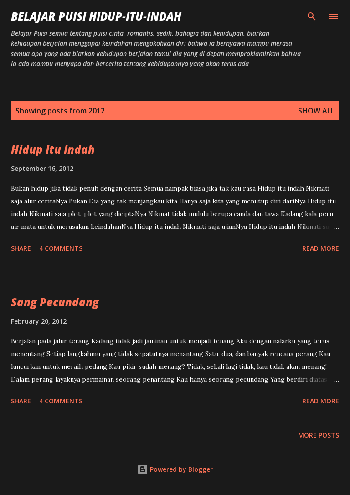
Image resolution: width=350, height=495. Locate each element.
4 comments (60, 248)
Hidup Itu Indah (53, 149)
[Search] (311, 16)
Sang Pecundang (55, 301)
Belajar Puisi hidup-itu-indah (96, 16)
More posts (318, 435)
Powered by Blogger (175, 469)
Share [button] (21, 248)
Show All (316, 111)
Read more (320, 248)
